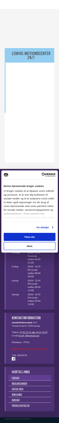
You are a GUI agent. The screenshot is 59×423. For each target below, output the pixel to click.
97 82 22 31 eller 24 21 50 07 (34, 332)
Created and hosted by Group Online (18, 419)
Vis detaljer (42, 227)
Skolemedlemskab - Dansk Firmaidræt (29, 348)
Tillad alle (29, 236)
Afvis (29, 246)
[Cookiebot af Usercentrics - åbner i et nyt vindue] (42, 175)
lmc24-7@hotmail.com (28, 335)
